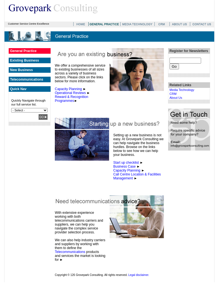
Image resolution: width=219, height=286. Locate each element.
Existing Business (24, 60)
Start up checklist (126, 163)
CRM (172, 93)
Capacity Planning (68, 89)
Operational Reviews (70, 93)
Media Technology (181, 90)
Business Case (124, 166)
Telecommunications (26, 79)
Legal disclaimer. (138, 274)
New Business (21, 70)
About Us (175, 97)
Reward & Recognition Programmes (71, 99)
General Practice (23, 51)
